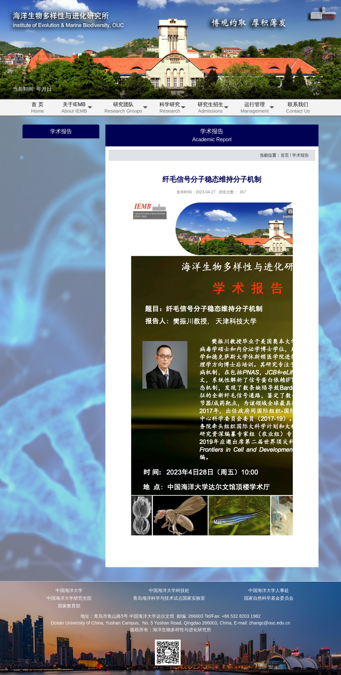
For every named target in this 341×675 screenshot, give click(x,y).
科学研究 (172, 109)
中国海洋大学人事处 (268, 590)
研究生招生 (213, 109)
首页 (285, 155)
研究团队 (125, 109)
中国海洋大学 (69, 590)
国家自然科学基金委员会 (268, 598)
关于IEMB (76, 109)
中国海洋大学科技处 (169, 590)
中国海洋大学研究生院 (69, 598)
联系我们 (298, 109)
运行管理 (257, 109)
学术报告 (300, 155)
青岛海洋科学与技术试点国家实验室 (169, 598)
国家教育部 (69, 605)
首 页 (37, 109)
